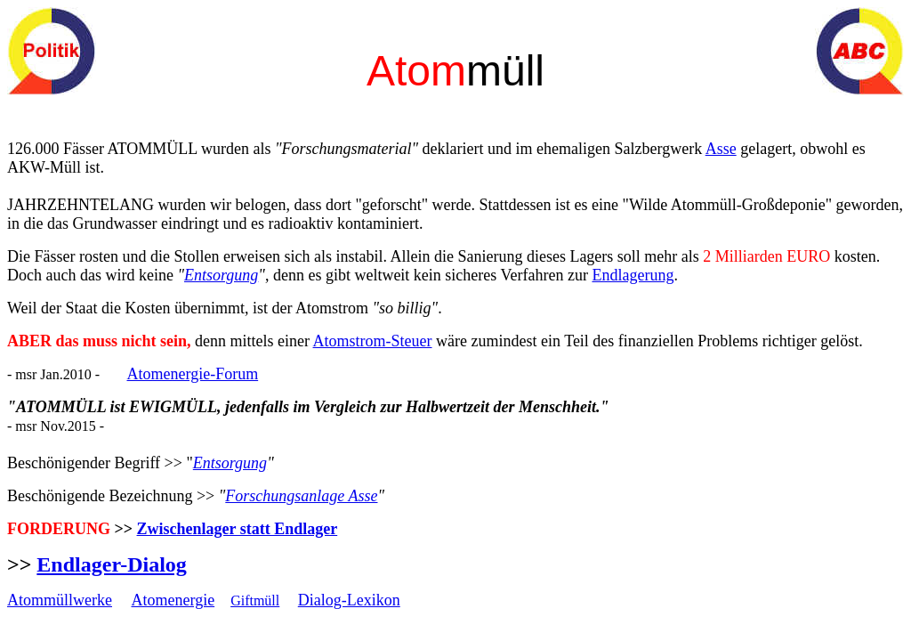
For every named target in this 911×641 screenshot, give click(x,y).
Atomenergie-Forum (193, 374)
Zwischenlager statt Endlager (237, 529)
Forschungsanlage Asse (301, 496)
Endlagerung (632, 275)
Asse (721, 149)
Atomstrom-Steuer (372, 341)
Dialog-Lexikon (349, 600)
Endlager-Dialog (111, 564)
